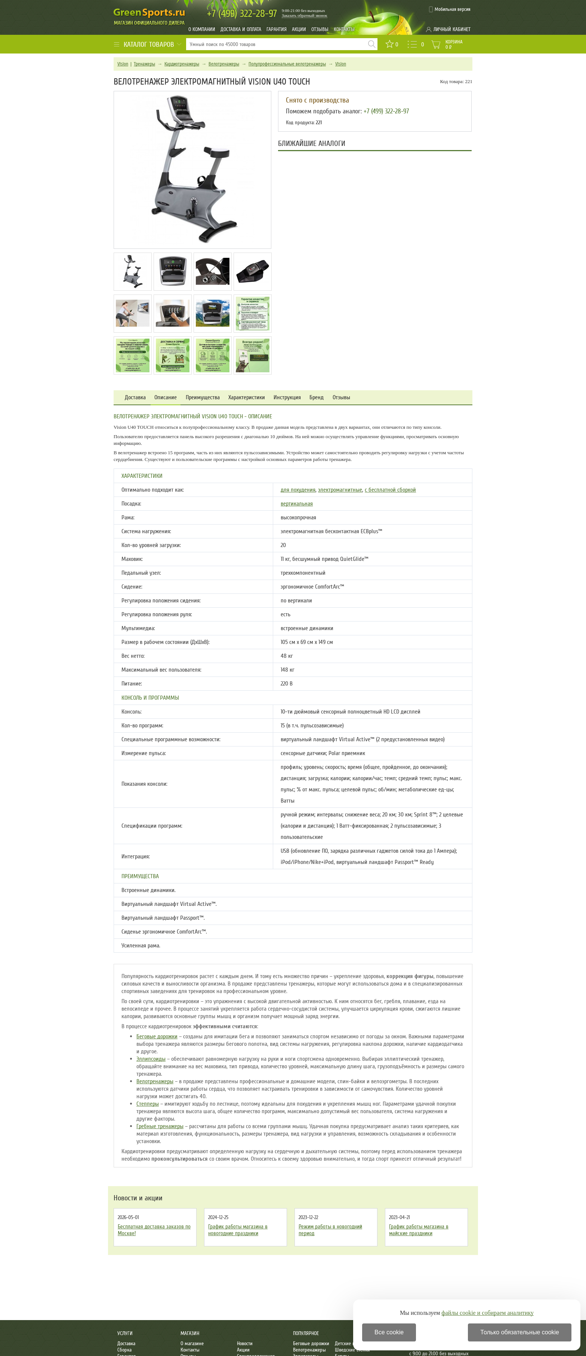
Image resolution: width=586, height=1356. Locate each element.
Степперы (147, 1104)
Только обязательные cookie (519, 1332)
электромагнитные (340, 490)
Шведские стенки (352, 1350)
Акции (299, 29)
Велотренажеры (224, 64)
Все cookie (389, 1332)
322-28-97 (242, 13)
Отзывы (320, 29)
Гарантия (276, 29)
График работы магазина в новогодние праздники (238, 1230)
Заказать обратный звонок (304, 15)
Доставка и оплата (240, 29)
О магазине (192, 1343)
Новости (245, 1343)
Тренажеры (144, 64)
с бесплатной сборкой (390, 490)
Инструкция (287, 397)
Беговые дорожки (157, 1036)
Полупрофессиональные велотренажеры (287, 64)
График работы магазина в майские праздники (418, 1230)
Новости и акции (138, 1198)
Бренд (316, 397)
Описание (165, 397)
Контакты (344, 29)
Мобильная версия (453, 9)
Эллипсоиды (151, 1059)
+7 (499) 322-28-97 (386, 111)
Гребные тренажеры (159, 1126)
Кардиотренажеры (181, 64)
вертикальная (297, 503)
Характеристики (246, 397)
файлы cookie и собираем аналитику (487, 1313)
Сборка (124, 1350)
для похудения (298, 490)
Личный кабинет (452, 29)
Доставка (135, 397)
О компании (201, 29)
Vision (122, 64)
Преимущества (203, 397)
